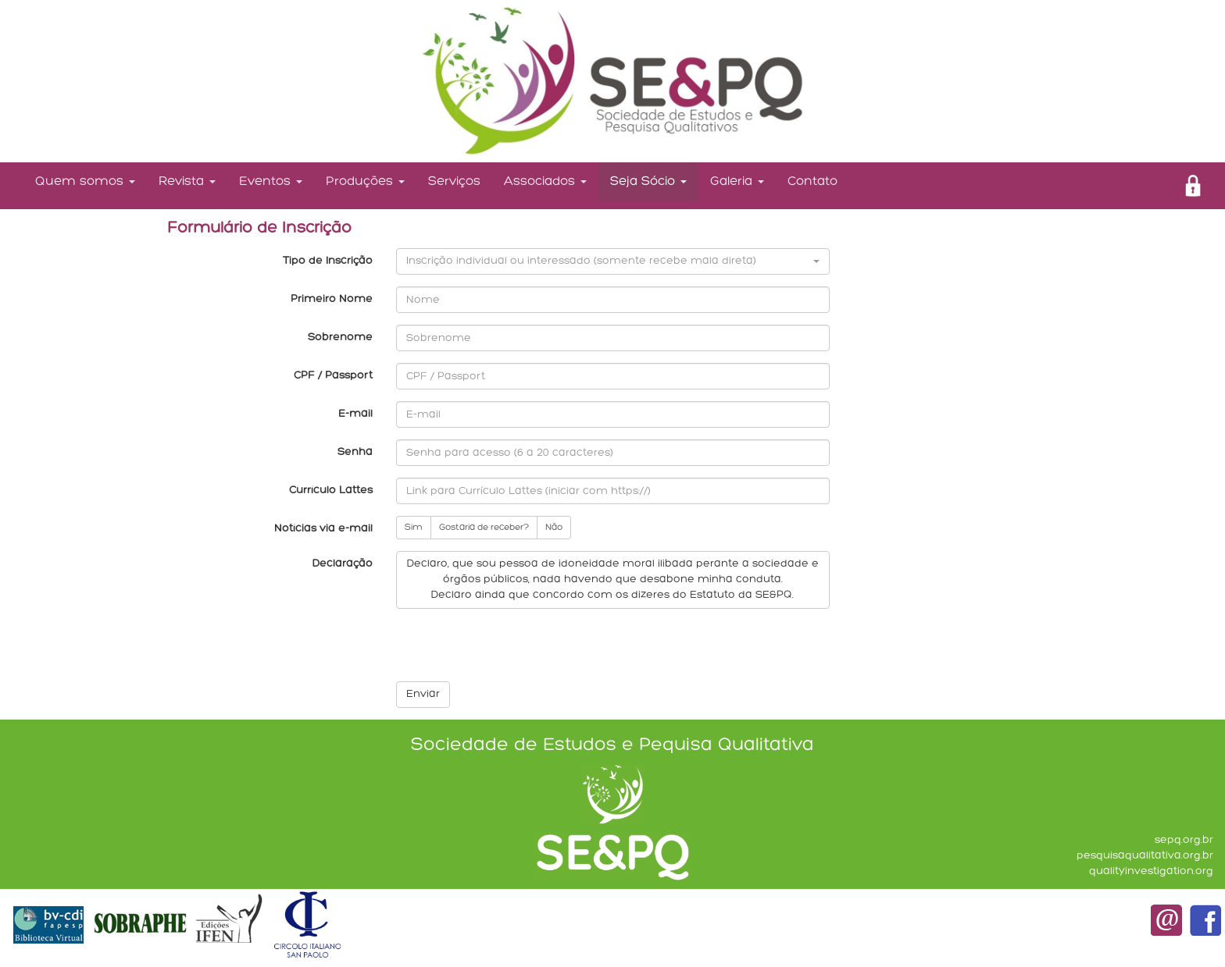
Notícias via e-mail (323, 529)
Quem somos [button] (85, 181)
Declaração (342, 564)
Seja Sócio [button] (648, 181)
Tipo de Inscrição (328, 261)
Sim (414, 527)
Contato (813, 181)
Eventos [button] (270, 181)
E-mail (355, 414)
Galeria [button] (737, 181)
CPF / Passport (333, 376)
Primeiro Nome (332, 299)
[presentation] (515, 650)
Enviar (423, 694)
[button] (613, 261)
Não (553, 527)
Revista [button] (187, 181)
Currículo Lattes (331, 490)
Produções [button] (365, 181)
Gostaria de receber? (484, 527)
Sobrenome (340, 337)
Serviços (454, 181)
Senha (355, 452)
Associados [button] (545, 181)
